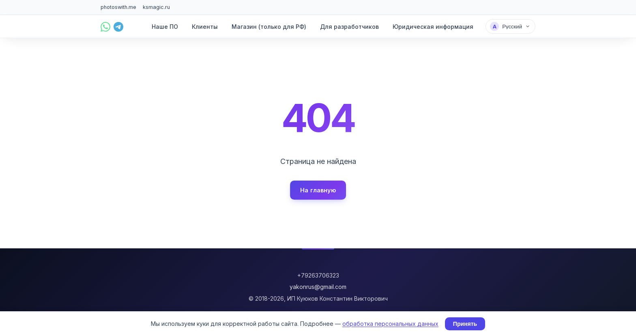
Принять (465, 324)
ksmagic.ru (156, 7)
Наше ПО (165, 26)
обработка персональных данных (390, 323)
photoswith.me (118, 7)
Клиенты (205, 26)
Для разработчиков (349, 26)
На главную (317, 190)
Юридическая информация (433, 26)
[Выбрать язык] (510, 26)
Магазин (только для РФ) (269, 26)
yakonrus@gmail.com (318, 286)
